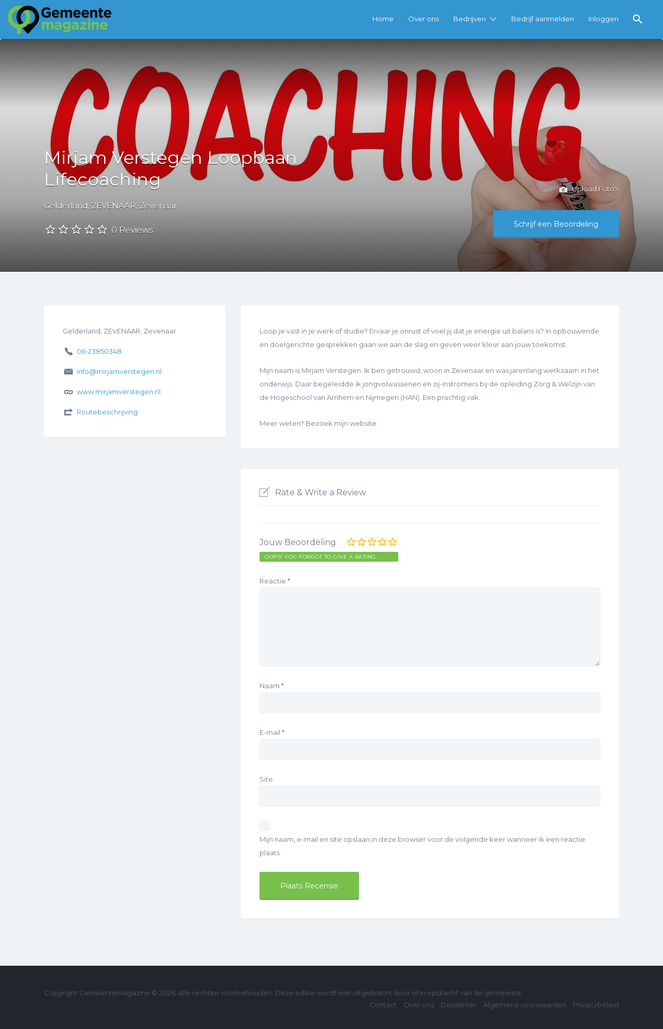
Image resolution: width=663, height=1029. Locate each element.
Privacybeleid (596, 1004)
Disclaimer (459, 1004)
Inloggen (603, 19)
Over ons (423, 19)
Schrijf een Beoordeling (556, 224)
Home (383, 19)
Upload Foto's (589, 190)
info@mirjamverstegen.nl (119, 371)
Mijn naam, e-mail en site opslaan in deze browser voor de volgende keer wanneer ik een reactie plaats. (422, 846)
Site (266, 779)
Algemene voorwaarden (524, 1004)
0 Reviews (132, 230)
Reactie (275, 581)
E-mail (272, 732)
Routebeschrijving (107, 412)
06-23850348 (99, 351)
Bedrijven (469, 19)
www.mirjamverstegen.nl (119, 391)
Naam (272, 686)
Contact (383, 1004)
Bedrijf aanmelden (542, 19)
